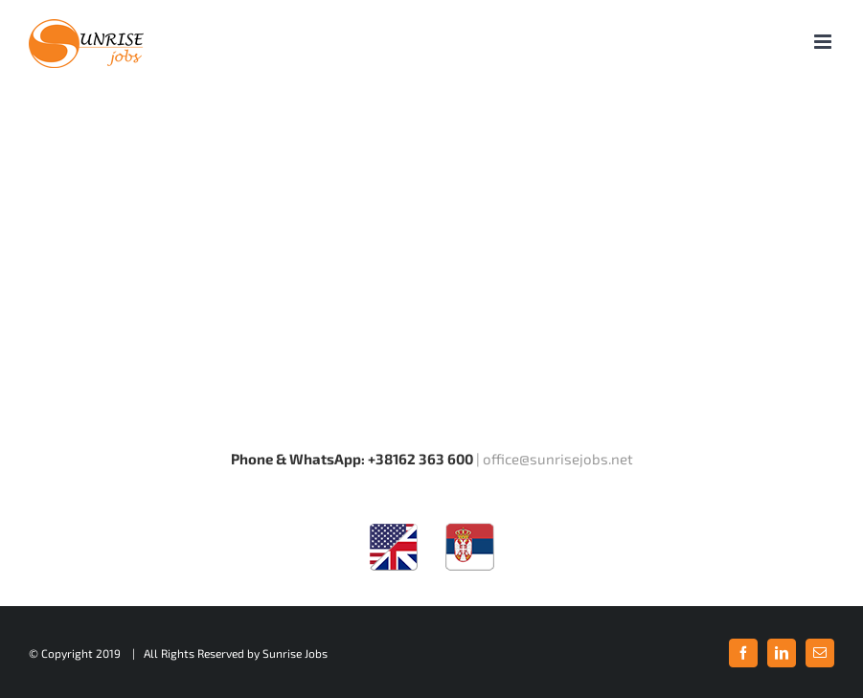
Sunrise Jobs (295, 653)
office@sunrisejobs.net (558, 458)
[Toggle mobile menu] (824, 42)
